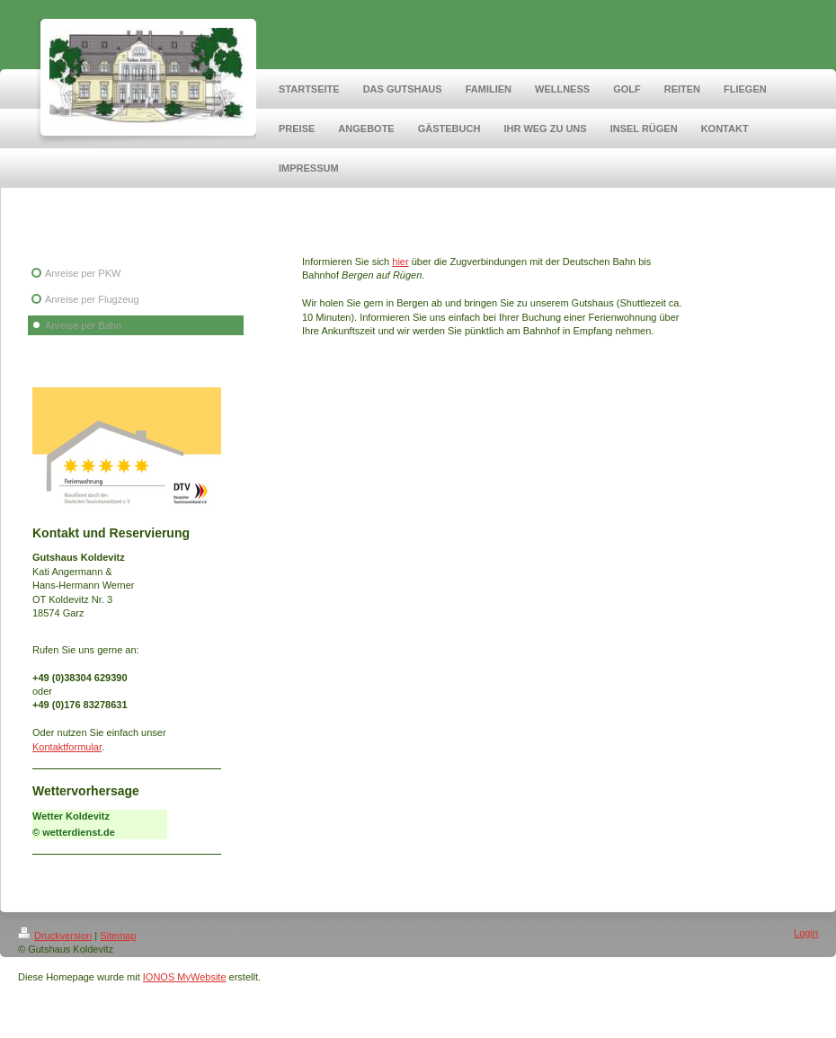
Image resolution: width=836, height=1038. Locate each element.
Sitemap (118, 935)
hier (400, 261)
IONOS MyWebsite (185, 976)
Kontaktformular (67, 746)
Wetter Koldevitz (71, 816)
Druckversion (55, 935)
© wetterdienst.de (73, 832)
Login (806, 932)
